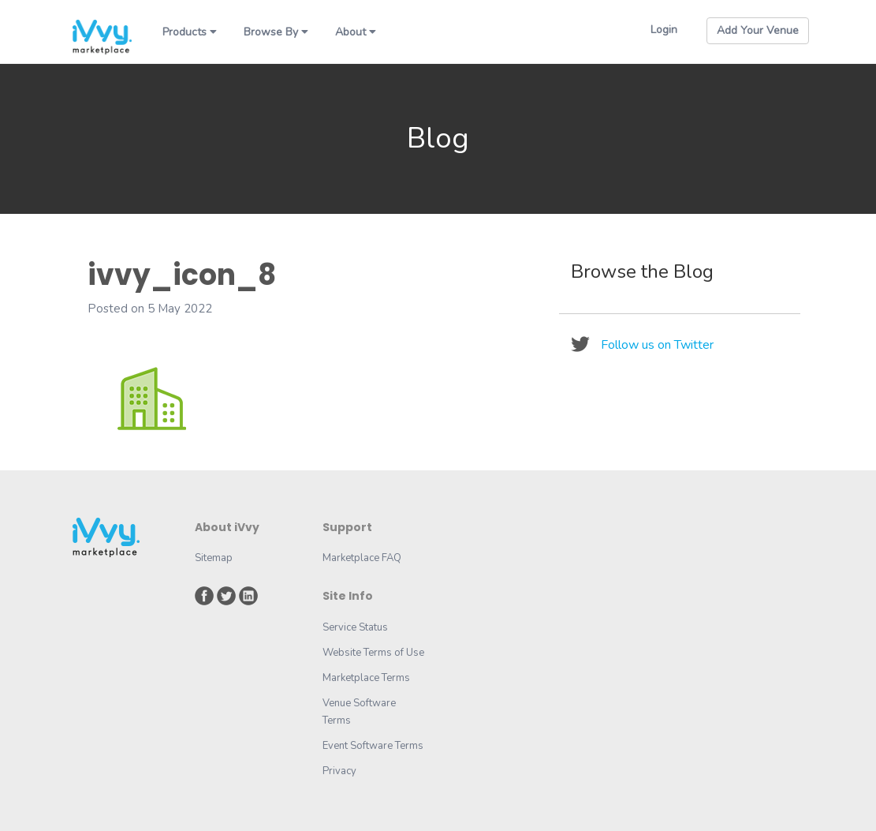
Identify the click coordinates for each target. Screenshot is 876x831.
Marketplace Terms (366, 678)
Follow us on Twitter (657, 345)
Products (189, 31)
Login (663, 29)
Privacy (339, 771)
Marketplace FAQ (361, 558)
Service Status (355, 627)
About (355, 31)
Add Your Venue (758, 30)
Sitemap (214, 558)
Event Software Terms (372, 746)
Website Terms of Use (373, 653)
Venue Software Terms (359, 712)
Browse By (276, 31)
